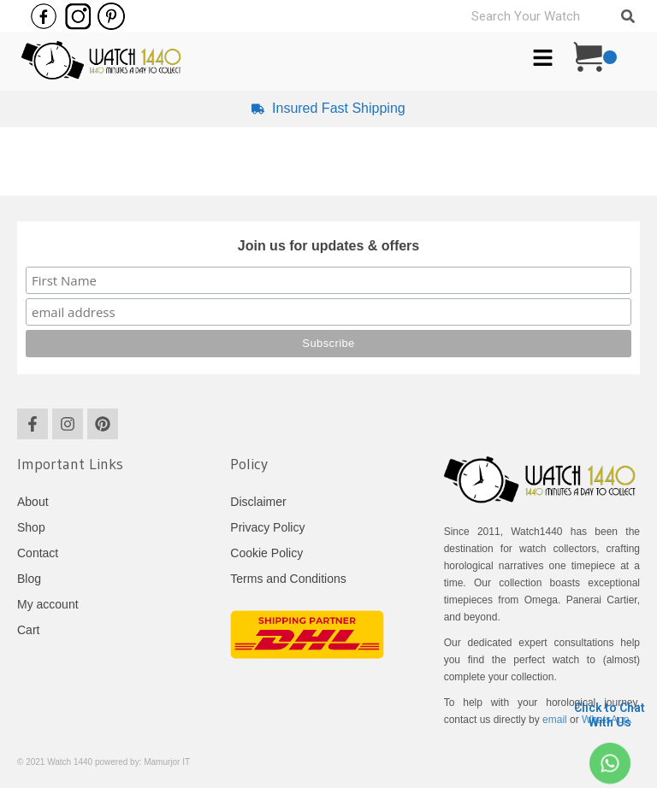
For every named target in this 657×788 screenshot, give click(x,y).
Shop (31, 527)
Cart (28, 630)
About (33, 502)
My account (48, 604)
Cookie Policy (266, 553)
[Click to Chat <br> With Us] (609, 763)
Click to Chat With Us (609, 715)
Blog (29, 578)
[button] (543, 59)
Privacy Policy (267, 527)
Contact (37, 553)
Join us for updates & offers (328, 245)
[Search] (628, 16)
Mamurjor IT (167, 762)
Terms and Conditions (288, 578)
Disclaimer (258, 502)
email (554, 720)
